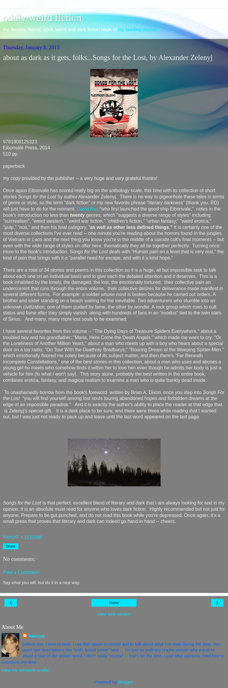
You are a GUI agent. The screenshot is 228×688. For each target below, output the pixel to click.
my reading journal (137, 29)
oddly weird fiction (42, 17)
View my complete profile (25, 670)
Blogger (125, 682)
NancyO (36, 636)
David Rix (87, 208)
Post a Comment (21, 572)
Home (114, 603)
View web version (114, 614)
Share (10, 546)
